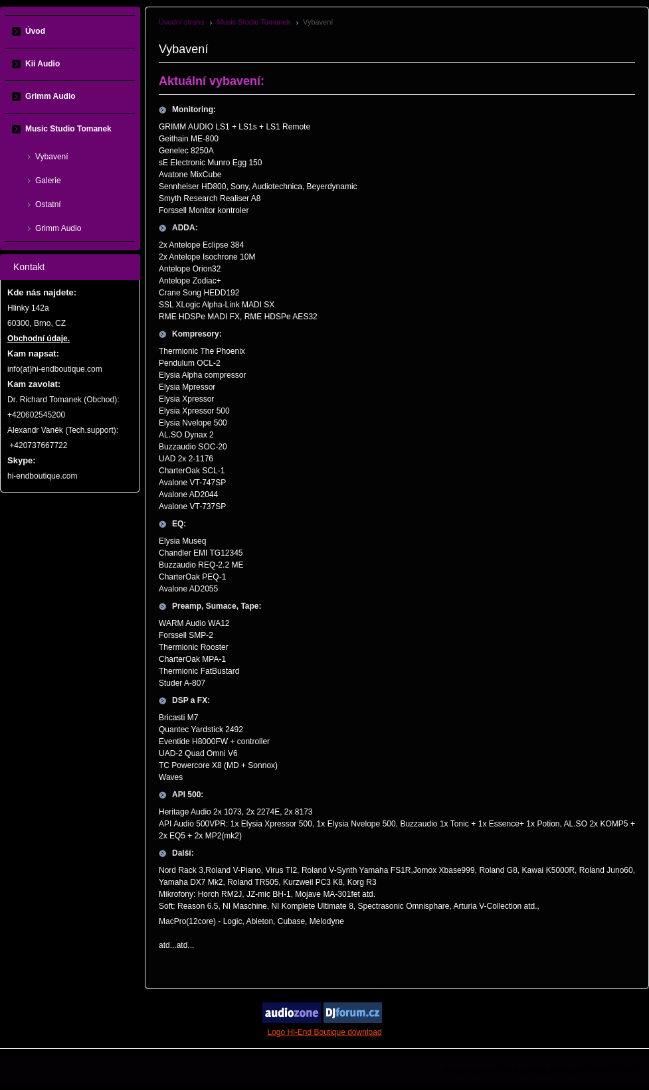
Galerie (48, 180)
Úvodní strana (181, 22)
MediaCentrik (612, 1070)
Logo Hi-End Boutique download (324, 1032)
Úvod (35, 31)
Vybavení (51, 156)
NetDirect (567, 1070)
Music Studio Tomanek (253, 22)
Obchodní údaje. (38, 338)
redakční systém (516, 1070)
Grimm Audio (50, 96)
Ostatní (48, 204)
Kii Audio (42, 63)
